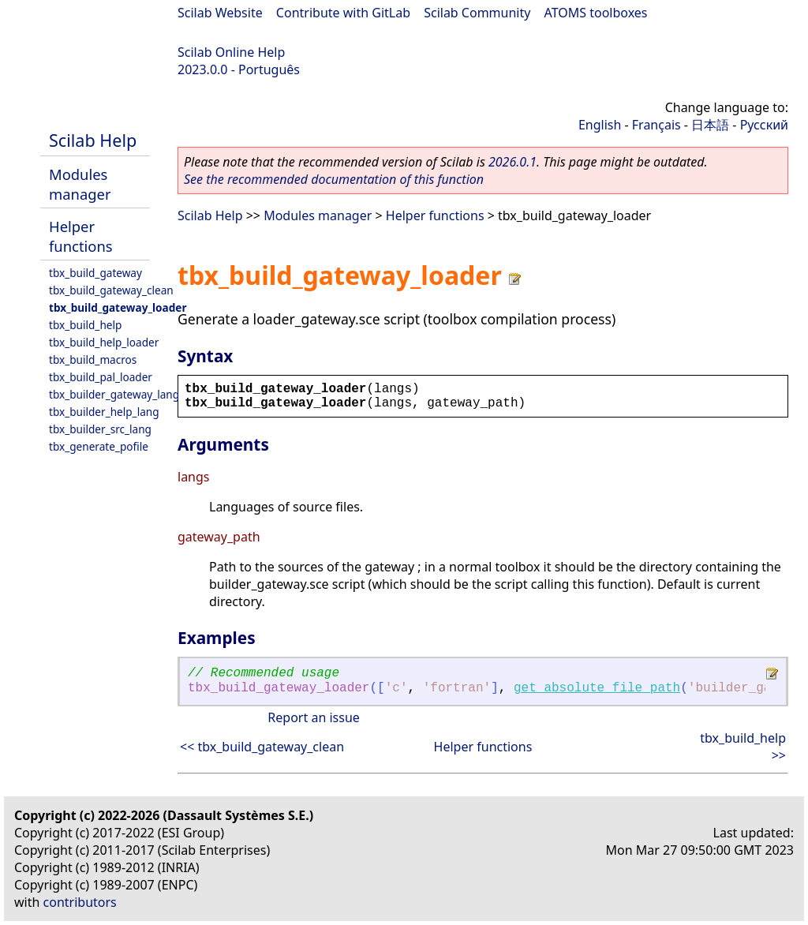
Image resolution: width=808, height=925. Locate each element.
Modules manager (79, 184)
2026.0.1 (512, 161)
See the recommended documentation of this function (334, 179)
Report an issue (313, 717)
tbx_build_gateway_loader (117, 307)
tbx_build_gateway (95, 272)
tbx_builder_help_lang (104, 411)
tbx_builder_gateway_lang (114, 394)
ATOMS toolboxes (596, 12)
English (599, 124)
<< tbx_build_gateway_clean (262, 746)
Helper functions (81, 236)
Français (656, 124)
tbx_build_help (85, 324)
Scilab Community (477, 12)
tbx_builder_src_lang (100, 428)
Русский (764, 124)
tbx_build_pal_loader (100, 376)
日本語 (710, 124)
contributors (80, 902)
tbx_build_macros (93, 359)
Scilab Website (220, 12)
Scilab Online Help (231, 52)
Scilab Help (93, 140)
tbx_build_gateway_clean (111, 290)
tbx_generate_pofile (98, 446)
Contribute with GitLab (343, 12)
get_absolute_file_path (597, 688)
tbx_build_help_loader (104, 342)
